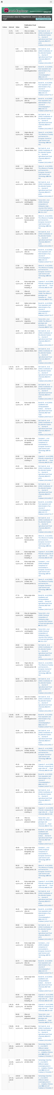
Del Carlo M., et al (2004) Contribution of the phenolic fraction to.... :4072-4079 (45, 37)
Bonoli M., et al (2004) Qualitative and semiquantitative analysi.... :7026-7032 (45, 409)
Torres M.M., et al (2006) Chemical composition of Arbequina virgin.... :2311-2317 (45, 206)
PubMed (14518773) (45, 79)
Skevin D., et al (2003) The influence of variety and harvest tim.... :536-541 (45, 138)
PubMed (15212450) (45, 45)
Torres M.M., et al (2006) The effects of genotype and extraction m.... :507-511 (45, 295)
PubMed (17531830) (45, 1056)
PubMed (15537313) (45, 417)
